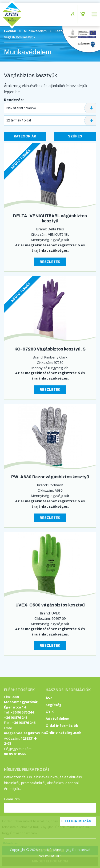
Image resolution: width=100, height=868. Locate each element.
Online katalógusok (63, 732)
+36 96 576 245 (15, 717)
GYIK (50, 711)
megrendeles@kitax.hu (25, 733)
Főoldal (10, 31)
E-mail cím (12, 799)
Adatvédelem (57, 718)
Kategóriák (25, 136)
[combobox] (50, 108)
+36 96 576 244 (22, 712)
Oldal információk (62, 725)
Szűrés (75, 136)
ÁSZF (50, 697)
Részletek (50, 262)
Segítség (54, 704)
